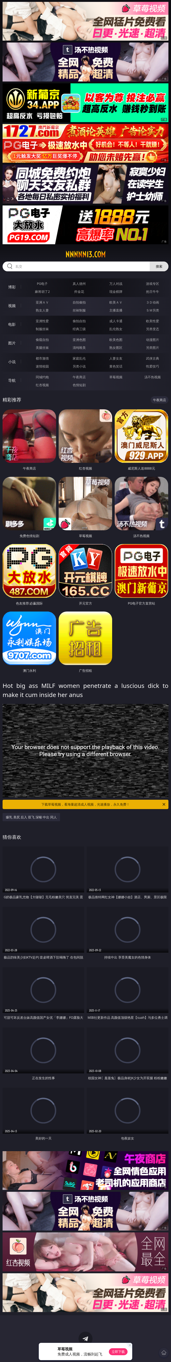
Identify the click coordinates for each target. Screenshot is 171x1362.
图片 (12, 343)
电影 (12, 324)
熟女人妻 (42, 310)
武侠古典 (152, 358)
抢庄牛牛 (152, 291)
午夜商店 (79, 377)
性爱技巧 (152, 366)
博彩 (12, 287)
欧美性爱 (152, 321)
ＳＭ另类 (152, 310)
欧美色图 (115, 339)
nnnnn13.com (85, 254)
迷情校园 (42, 366)
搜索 (159, 266)
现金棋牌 (115, 291)
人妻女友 (115, 358)
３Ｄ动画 (152, 302)
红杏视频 (42, 385)
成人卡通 (115, 321)
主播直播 (115, 310)
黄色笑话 (115, 366)
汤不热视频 (152, 377)
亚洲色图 (79, 339)
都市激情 (42, 358)
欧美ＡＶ (115, 302)
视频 (12, 305)
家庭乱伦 (79, 358)
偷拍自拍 (79, 321)
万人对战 (115, 283)
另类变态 (152, 329)
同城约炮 (42, 377)
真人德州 (79, 283)
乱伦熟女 (115, 329)
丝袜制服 (79, 310)
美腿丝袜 (42, 347)
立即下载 (118, 1351)
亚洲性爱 (42, 321)
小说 (12, 361)
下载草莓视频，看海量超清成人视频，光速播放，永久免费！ (103, 804)
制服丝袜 (42, 329)
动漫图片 (152, 339)
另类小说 (79, 366)
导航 (12, 380)
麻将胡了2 (42, 291)
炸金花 (79, 291)
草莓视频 (115, 377)
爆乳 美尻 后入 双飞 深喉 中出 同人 (31, 817)
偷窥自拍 (42, 339)
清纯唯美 (79, 347)
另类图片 (152, 347)
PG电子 (42, 283)
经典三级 (79, 329)
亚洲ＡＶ (42, 302)
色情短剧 (79, 385)
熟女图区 (115, 347)
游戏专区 (152, 283)
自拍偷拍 (79, 302)
